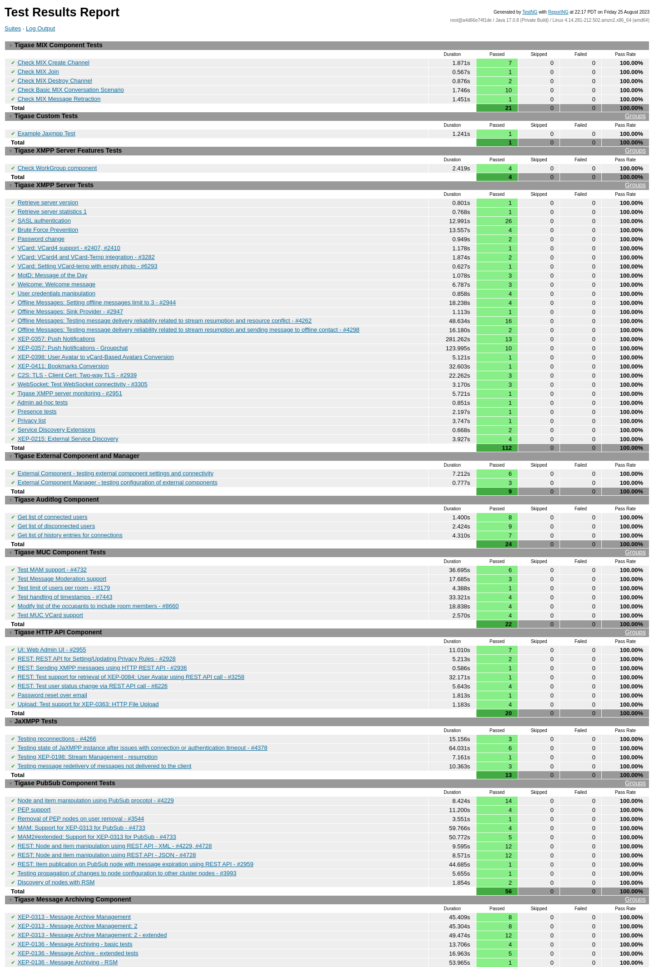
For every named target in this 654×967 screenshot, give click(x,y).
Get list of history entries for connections (70, 512)
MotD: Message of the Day (53, 264)
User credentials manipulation (56, 282)
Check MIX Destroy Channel (55, 78)
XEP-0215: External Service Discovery (68, 420)
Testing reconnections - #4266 (56, 706)
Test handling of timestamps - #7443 (64, 571)
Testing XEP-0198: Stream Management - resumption (87, 724)
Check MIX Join (38, 70)
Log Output (40, 28)
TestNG (529, 12)
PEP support (34, 774)
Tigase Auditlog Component (53, 478)
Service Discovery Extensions (56, 411)
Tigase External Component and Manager (73, 436)
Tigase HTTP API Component (327, 605)
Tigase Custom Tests (327, 113)
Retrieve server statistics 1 (52, 204)
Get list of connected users (53, 495)
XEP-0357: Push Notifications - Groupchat (73, 333)
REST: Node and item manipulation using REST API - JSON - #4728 (107, 817)
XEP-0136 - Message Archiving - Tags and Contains (86, 928)
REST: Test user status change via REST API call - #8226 (93, 656)
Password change (41, 230)
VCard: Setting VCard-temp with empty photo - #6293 (88, 256)
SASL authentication (44, 212)
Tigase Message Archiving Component (327, 860)
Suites (13, 28)
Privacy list (32, 402)
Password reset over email (52, 665)
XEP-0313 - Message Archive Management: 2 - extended (92, 894)
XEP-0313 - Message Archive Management (74, 876)
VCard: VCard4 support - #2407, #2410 (69, 238)
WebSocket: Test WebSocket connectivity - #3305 (83, 368)
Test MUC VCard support (50, 588)
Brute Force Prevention (48, 221)
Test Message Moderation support (61, 554)
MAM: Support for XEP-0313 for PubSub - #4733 (81, 791)
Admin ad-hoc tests (42, 385)
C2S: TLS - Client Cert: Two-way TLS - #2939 (77, 359)
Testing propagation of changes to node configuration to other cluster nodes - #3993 (126, 835)
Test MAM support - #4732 (51, 545)
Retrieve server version (48, 195)
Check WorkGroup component (57, 162)
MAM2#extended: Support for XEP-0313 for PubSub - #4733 (97, 800)
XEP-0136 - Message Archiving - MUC (68, 937)
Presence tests (37, 394)
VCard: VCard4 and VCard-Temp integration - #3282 (86, 247)
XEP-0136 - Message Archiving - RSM (68, 920)
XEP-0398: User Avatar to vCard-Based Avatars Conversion (96, 342)
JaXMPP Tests (32, 690)
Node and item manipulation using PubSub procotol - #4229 (96, 766)
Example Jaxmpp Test (46, 129)
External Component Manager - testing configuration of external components (118, 462)
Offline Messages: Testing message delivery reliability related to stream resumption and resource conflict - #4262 (165, 307)
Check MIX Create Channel (53, 61)
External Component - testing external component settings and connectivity (115, 453)
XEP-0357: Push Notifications (56, 325)
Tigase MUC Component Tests (327, 529)
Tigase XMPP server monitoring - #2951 (69, 377)
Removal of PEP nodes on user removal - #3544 (81, 783)
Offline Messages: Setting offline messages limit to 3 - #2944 (97, 290)
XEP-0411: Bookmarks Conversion (63, 351)
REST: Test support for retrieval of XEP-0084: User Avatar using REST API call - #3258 (131, 647)
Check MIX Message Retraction (59, 96)
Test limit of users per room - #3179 (63, 562)
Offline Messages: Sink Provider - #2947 (70, 299)
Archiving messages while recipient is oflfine (75, 945)
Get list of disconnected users (56, 503)
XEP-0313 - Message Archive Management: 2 (78, 885)
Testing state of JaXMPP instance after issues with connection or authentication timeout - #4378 (142, 715)
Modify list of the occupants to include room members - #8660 (98, 580)
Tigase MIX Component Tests (55, 45)
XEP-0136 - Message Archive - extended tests (78, 911)
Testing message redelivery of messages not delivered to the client (104, 732)
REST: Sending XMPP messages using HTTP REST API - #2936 (102, 639)
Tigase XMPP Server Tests (327, 179)
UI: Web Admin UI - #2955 (52, 621)
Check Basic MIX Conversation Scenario (71, 87)
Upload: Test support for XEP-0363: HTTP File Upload (88, 673)
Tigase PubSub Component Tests (327, 749)
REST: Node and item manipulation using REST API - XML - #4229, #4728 (115, 809)
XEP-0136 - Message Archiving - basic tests (75, 902)
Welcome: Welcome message (56, 273)
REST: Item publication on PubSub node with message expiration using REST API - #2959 (135, 826)
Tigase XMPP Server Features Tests (327, 146)
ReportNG (558, 12)
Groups (635, 112)
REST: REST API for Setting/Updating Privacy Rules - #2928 (97, 630)
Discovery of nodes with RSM (56, 843)
